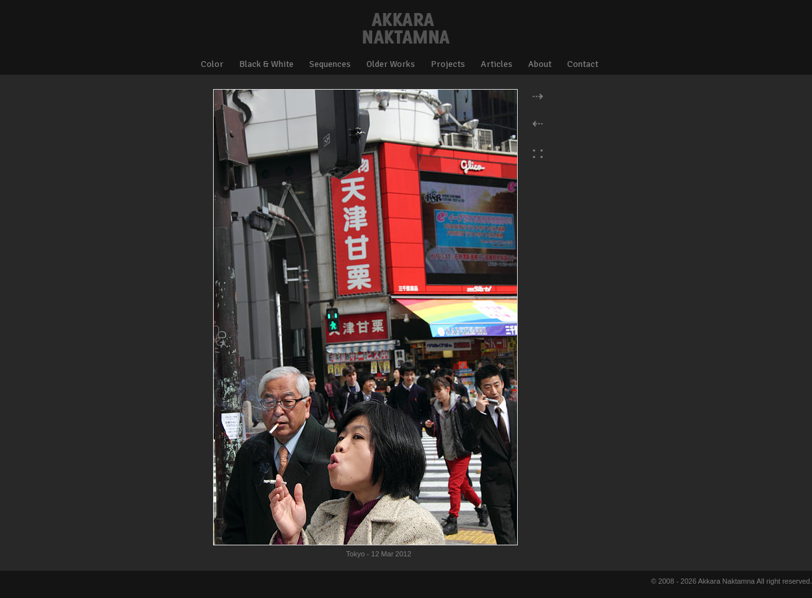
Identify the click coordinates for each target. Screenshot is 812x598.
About (540, 64)
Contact (582, 64)
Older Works (390, 64)
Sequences (330, 64)
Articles (497, 64)
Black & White (266, 64)
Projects (448, 64)
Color (212, 64)
